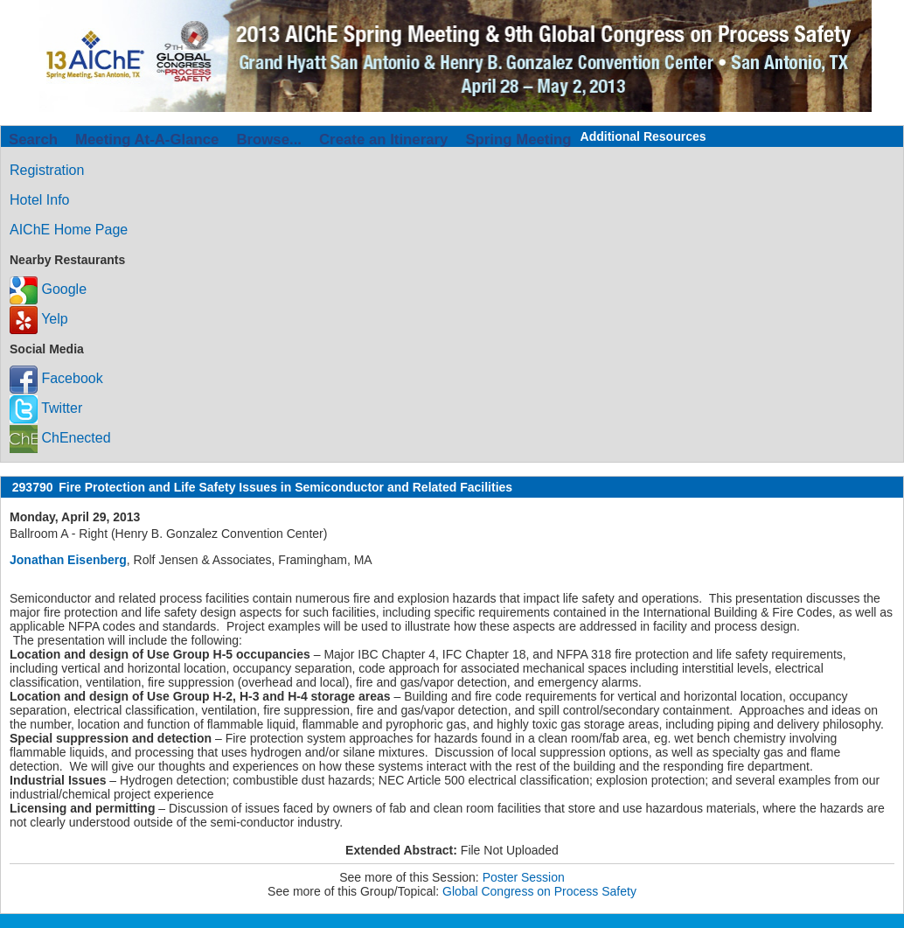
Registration (47, 170)
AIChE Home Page (69, 229)
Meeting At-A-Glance (147, 139)
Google (48, 289)
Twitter (46, 408)
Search (33, 139)
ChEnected (60, 437)
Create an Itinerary (383, 139)
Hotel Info (39, 199)
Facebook (56, 378)
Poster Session (524, 877)
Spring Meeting (518, 139)
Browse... (269, 139)
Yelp (39, 318)
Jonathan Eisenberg (68, 560)
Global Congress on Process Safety (539, 891)
